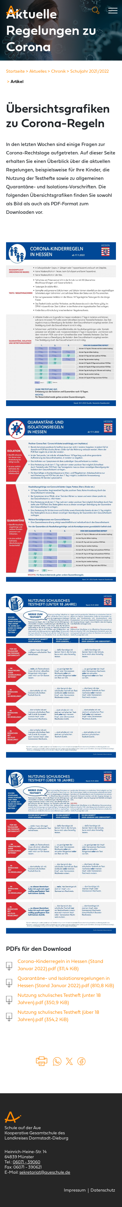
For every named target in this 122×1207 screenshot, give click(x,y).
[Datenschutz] (102, 1190)
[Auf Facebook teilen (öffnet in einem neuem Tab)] (81, 1061)
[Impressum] (74, 1190)
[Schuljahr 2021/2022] (89, 71)
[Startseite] (15, 71)
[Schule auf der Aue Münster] (13, 10)
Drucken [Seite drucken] (42, 1061)
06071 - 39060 (26, 1162)
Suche (95, 10)
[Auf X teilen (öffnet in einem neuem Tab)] (69, 1061)
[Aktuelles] (38, 71)
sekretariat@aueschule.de (44, 1172)
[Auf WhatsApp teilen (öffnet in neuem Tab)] (57, 1061)
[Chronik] (58, 71)
